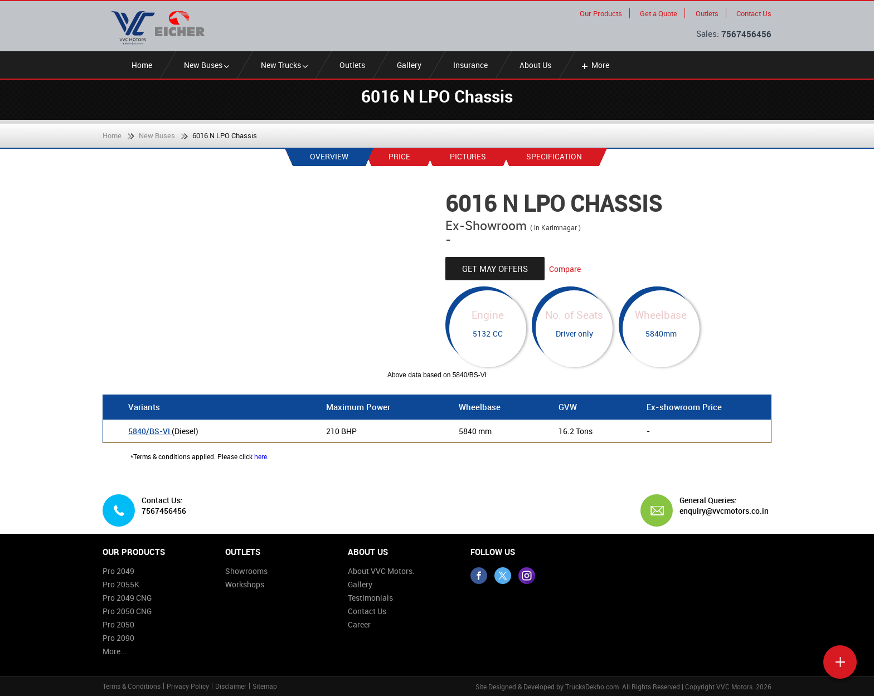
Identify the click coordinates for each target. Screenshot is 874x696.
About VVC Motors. (381, 571)
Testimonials (370, 597)
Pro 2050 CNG (127, 611)
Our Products (601, 13)
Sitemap (265, 686)
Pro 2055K (121, 584)
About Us (535, 65)
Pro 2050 (118, 624)
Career (359, 624)
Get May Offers (495, 268)
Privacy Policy (188, 686)
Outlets (707, 13)
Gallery (409, 65)
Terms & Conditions (132, 686)
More (594, 65)
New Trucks (284, 65)
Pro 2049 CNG (127, 597)
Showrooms (246, 571)
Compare (565, 269)
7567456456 (746, 34)
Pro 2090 (118, 637)
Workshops (244, 584)
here (260, 456)
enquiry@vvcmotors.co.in (721, 511)
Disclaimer (230, 686)
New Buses (206, 65)
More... (115, 651)
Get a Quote (658, 13)
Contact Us (753, 13)
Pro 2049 (118, 571)
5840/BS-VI (150, 431)
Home (142, 65)
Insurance (470, 65)
